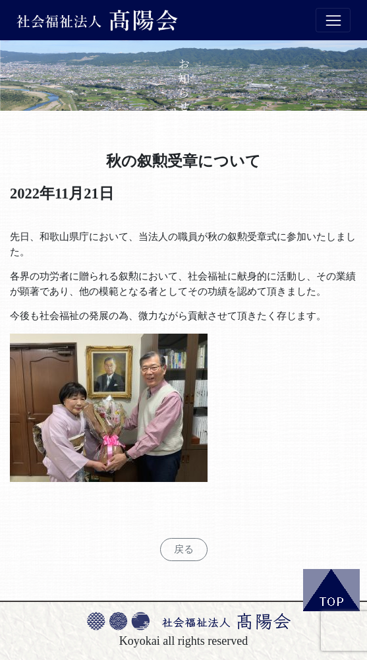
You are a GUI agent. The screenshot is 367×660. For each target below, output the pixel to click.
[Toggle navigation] (333, 20)
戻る (184, 549)
